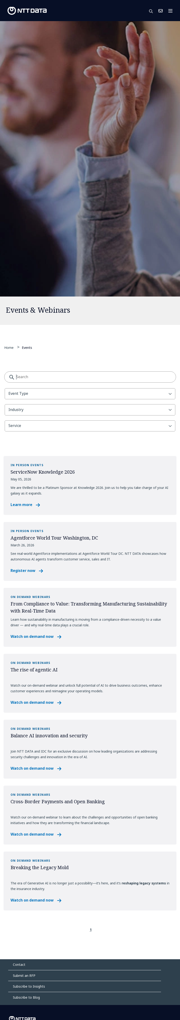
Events (27, 347)
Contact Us (160, 11)
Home (9, 347)
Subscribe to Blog (26, 997)
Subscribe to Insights (29, 986)
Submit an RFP (24, 975)
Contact (19, 964)
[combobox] (90, 377)
